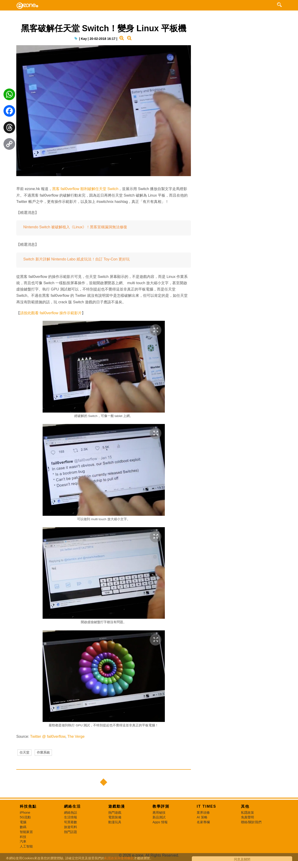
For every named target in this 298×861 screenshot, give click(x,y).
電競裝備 (114, 817)
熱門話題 (70, 832)
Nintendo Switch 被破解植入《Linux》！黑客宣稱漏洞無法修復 (75, 227)
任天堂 (24, 752)
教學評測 (160, 806)
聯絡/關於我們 (251, 822)
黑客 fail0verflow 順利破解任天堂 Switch (85, 189)
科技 (23, 837)
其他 (245, 806)
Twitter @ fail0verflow (47, 736)
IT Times (206, 806)
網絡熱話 (70, 812)
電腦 (23, 822)
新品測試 (159, 817)
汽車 (23, 841)
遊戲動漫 (116, 806)
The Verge (76, 736)
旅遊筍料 (70, 827)
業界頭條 (203, 812)
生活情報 (70, 817)
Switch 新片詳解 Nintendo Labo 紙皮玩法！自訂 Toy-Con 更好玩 (76, 259)
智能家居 (26, 832)
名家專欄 (203, 822)
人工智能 (26, 846)
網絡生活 (72, 806)
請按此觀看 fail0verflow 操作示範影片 (51, 313)
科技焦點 (28, 806)
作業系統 (43, 752)
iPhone (25, 812)
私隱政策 (247, 812)
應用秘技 (159, 812)
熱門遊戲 (114, 812)
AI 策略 (202, 817)
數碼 (23, 827)
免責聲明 (247, 817)
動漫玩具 (114, 822)
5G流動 (25, 817)
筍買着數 (70, 822)
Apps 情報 (160, 822)
